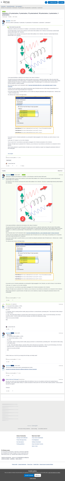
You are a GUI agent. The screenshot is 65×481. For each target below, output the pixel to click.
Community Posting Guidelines (24, 428)
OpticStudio (8, 160)
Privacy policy (14, 464)
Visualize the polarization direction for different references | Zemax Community (21, 369)
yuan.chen (8, 20)
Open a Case (35, 446)
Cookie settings (34, 428)
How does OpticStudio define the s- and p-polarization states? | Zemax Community (42, 232)
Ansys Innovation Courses (38, 444)
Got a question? (19, 6)
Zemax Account (43, 464)
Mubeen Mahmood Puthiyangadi (12, 379)
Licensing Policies (49, 464)
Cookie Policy (36, 464)
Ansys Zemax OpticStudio (38, 437)
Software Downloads (36, 442)
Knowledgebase (35, 439)
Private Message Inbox (22, 439)
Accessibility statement (42, 428)
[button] (1, 2)
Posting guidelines (21, 444)
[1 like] (10, 163)
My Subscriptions (20, 442)
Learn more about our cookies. (54, 472)
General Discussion (10, 6)
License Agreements (22, 464)
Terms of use (30, 464)
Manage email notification (22, 437)
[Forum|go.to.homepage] (6, 2)
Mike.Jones (8, 304)
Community (3, 6)
